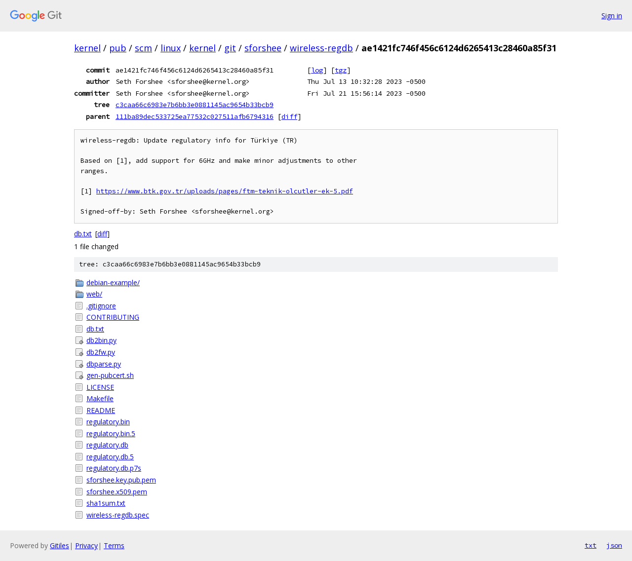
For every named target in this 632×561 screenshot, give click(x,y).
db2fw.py (100, 352)
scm (143, 48)
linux (170, 48)
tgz (341, 70)
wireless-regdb (321, 48)
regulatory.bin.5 (110, 433)
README (100, 410)
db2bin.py (101, 340)
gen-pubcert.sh (110, 375)
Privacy (86, 545)
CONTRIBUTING (112, 317)
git (230, 48)
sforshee (262, 48)
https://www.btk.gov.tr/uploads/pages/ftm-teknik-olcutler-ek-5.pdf (224, 191)
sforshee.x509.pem (116, 491)
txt (590, 545)
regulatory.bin (108, 421)
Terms (114, 545)
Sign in (611, 15)
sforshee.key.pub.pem (121, 480)
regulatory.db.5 (110, 456)
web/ (94, 294)
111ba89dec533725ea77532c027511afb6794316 (195, 116)
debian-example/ (113, 282)
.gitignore (101, 305)
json (614, 545)
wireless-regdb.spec (117, 515)
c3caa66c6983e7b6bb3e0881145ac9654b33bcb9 (195, 104)
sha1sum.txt (105, 503)
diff (289, 116)
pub (117, 48)
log (317, 70)
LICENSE (100, 387)
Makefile (100, 398)
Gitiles (59, 545)
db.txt (83, 233)
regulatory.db (107, 444)
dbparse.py (103, 364)
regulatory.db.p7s (113, 468)
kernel (87, 48)
